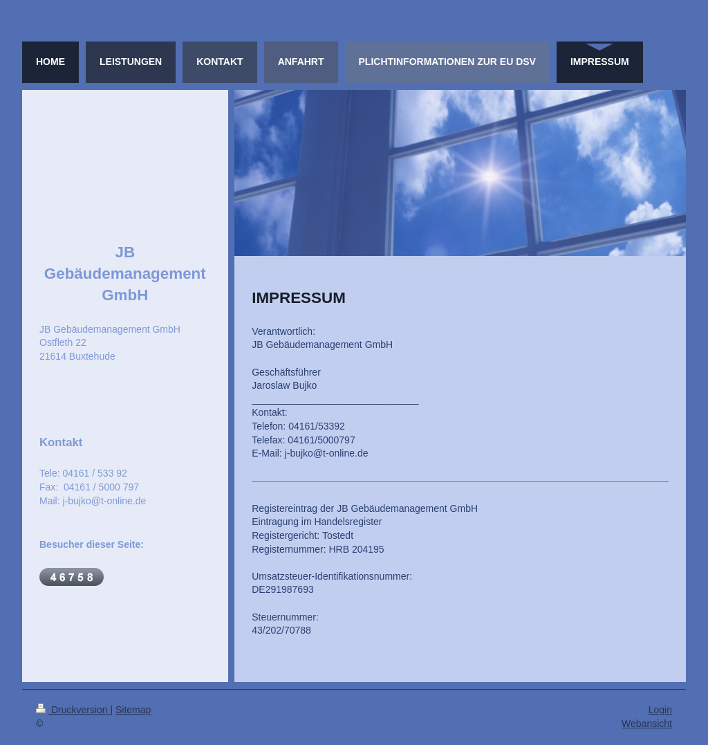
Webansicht (647, 723)
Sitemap (133, 709)
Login (660, 709)
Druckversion (73, 709)
